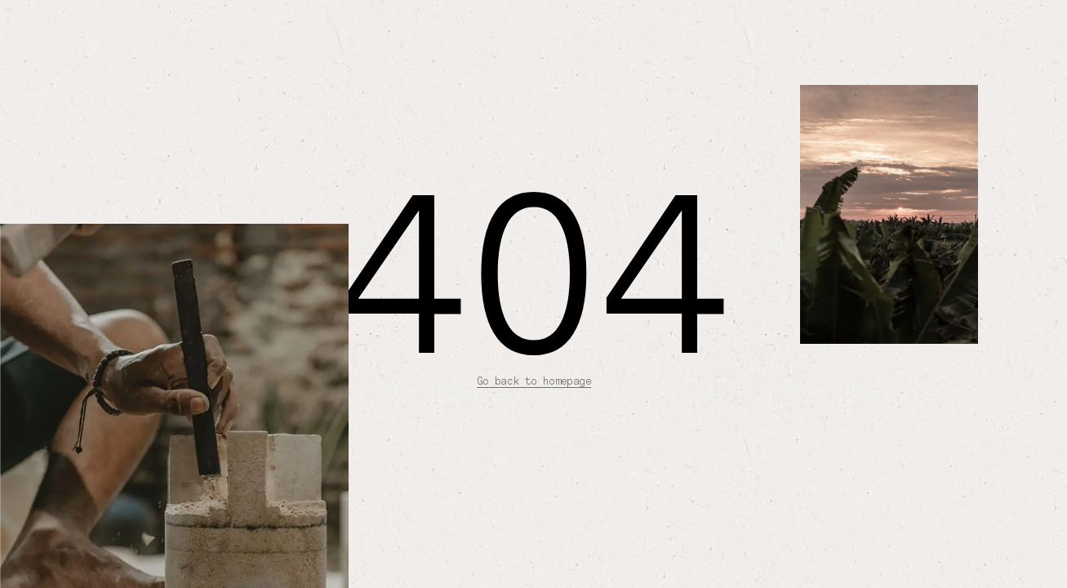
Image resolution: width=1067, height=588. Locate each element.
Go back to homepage (534, 381)
